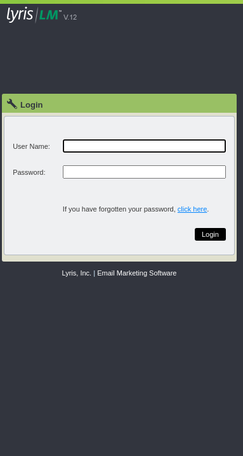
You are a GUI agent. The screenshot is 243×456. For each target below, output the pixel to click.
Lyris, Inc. (77, 273)
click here (192, 209)
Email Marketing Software (136, 273)
